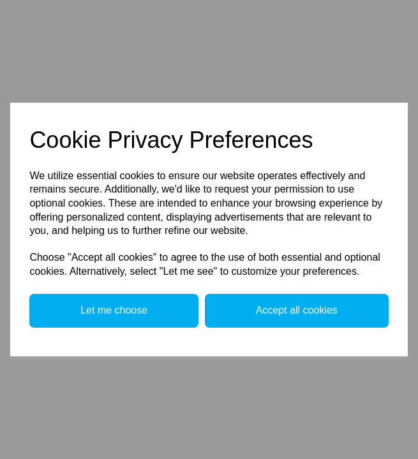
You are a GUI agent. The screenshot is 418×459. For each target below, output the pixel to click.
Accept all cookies (297, 310)
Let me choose (113, 310)
